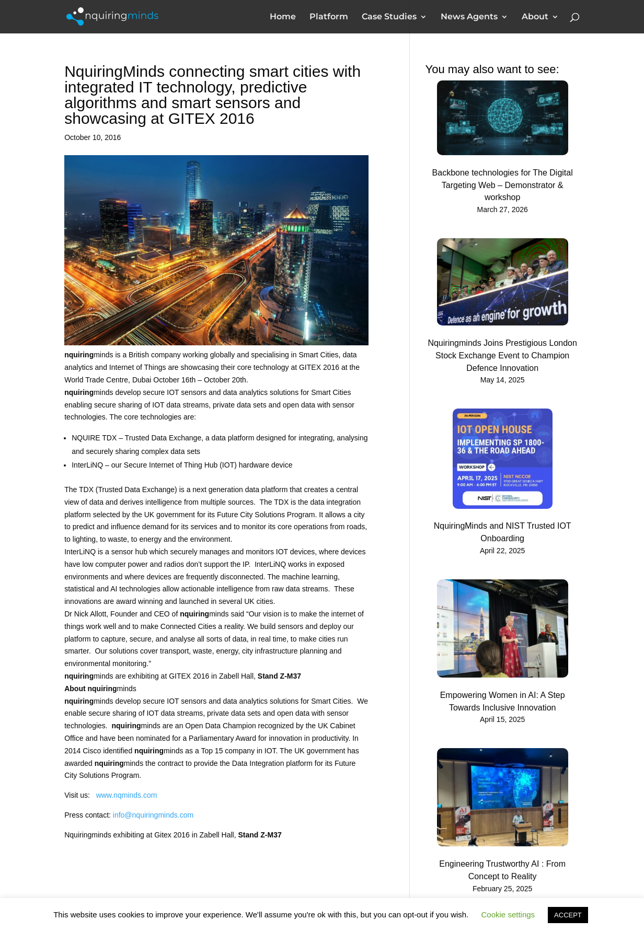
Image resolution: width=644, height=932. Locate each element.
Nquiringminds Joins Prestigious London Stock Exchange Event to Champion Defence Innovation (502, 355)
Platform (328, 17)
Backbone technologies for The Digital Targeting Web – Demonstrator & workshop (502, 185)
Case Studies (389, 17)
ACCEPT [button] (568, 915)
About (535, 17)
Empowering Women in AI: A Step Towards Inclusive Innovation (502, 701)
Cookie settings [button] (508, 914)
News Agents (469, 17)
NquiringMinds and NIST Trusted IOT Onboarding (502, 532)
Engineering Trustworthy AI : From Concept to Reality (502, 870)
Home (283, 17)
